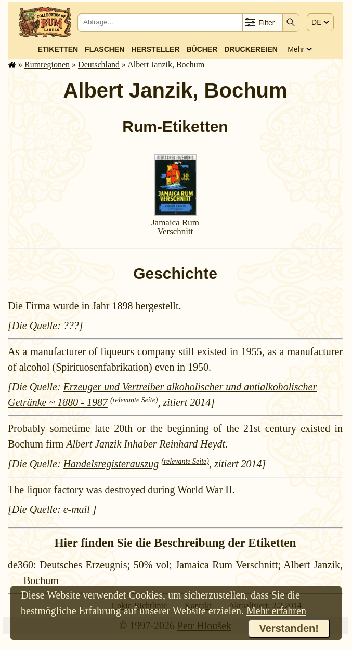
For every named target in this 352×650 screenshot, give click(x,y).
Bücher (201, 49)
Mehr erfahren (276, 610)
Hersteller (155, 49)
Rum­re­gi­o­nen (47, 64)
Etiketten (57, 49)
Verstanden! (289, 628)
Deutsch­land (99, 64)
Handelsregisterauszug (111, 463)
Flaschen (104, 49)
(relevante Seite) (134, 400)
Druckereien (251, 49)
